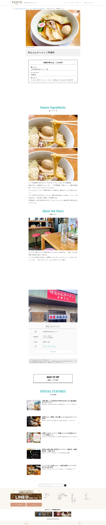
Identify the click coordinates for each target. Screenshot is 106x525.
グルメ (72, 494)
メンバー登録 (69, 2)
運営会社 (59, 499)
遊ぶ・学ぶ (73, 499)
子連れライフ (87, 499)
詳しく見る (53, 351)
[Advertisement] (53, 94)
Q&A (45, 497)
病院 (86, 495)
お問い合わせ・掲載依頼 (62, 495)
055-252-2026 (49, 346)
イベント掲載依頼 (61, 494)
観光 (72, 497)
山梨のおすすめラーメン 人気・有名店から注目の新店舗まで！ (33, 8)
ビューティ (87, 494)
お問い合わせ (88, 2)
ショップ (73, 502)
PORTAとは (47, 494)
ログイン (79, 2)
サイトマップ (47, 495)
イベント (86, 497)
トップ (13, 8)
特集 (17, 8)
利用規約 (59, 497)
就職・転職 (73, 500)
